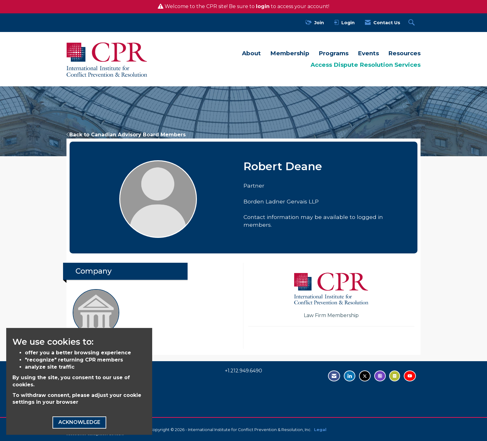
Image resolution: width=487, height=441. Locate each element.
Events (368, 53)
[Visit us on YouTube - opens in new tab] (410, 376)
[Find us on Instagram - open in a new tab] (380, 376)
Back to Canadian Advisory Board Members (126, 135)
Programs (333, 53)
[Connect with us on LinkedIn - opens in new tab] (349, 376)
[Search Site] (412, 23)
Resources (404, 53)
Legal (320, 429)
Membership (289, 53)
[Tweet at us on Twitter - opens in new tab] (365, 376)
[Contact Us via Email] (334, 376)
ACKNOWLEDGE (79, 422)
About (251, 53)
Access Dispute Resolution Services (366, 64)
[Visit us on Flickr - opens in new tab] (394, 376)
